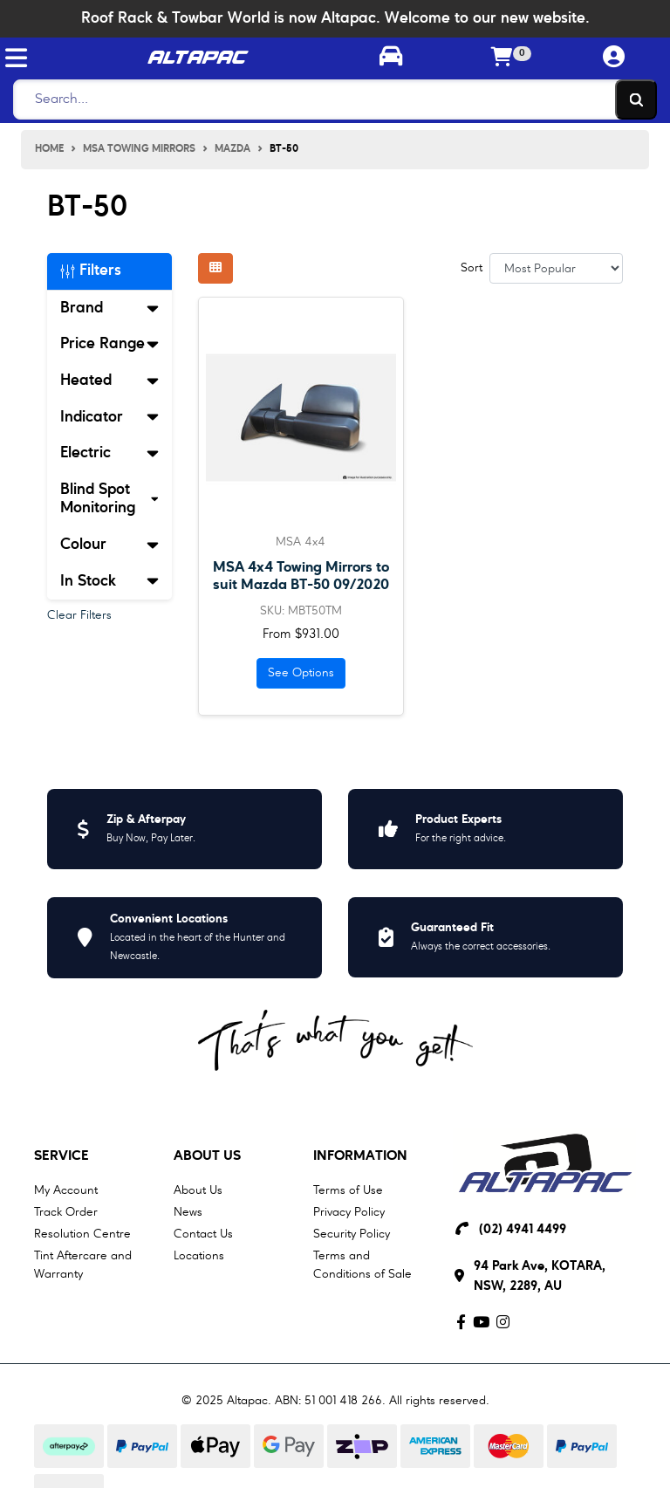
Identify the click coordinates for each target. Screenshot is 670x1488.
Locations (199, 1256)
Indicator (109, 417)
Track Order (66, 1212)
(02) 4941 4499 (522, 1230)
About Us (207, 1156)
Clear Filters (79, 615)
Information (360, 1156)
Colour (109, 544)
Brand (109, 308)
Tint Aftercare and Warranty (83, 1265)
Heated (109, 380)
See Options (301, 673)
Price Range (109, 344)
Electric (109, 453)
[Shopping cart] (502, 58)
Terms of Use (348, 1190)
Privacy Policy (349, 1212)
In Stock (109, 581)
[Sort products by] (556, 268)
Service (61, 1156)
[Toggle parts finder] (391, 58)
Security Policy (351, 1234)
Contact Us (203, 1234)
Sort (471, 268)
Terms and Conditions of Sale (362, 1265)
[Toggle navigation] (16, 58)
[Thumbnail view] (215, 268)
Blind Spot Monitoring (109, 499)
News (188, 1212)
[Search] (330, 99)
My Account (66, 1190)
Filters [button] (90, 270)
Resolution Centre (82, 1234)
